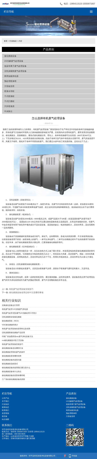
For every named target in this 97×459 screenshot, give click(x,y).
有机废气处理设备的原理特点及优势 (16, 329)
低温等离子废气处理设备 (15, 66)
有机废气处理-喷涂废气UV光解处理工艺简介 (19, 313)
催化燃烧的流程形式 (10, 364)
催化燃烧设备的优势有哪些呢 (13, 375)
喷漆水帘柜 (9, 91)
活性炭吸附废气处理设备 (15, 71)
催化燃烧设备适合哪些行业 (12, 348)
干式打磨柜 (9, 101)
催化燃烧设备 (10, 56)
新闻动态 (5, 407)
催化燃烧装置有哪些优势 (11, 356)
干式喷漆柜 (9, 96)
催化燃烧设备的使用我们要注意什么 (16, 368)
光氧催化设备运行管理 (11, 305)
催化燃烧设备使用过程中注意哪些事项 (26, 292)
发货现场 (5, 413)
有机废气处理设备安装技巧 (21, 289)
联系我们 (5, 410)
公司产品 (5, 398)
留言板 (4, 416)
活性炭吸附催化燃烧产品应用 (13, 333)
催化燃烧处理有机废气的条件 (13, 352)
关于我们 (5, 401)
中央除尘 (8, 111)
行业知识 (13, 41)
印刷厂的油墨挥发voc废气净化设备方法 (17, 336)
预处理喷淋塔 (10, 81)
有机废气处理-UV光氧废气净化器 (15, 309)
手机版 (74, 456)
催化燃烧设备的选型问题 (11, 360)
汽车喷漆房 (9, 106)
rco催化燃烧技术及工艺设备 (13, 340)
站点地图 (5, 419)
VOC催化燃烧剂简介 (10, 325)
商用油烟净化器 (11, 76)
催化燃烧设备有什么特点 (11, 371)
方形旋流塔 (9, 86)
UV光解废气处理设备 (13, 61)
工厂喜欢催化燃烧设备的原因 (13, 379)
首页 (5, 41)
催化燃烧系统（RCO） (11, 321)
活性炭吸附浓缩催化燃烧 (11, 317)
